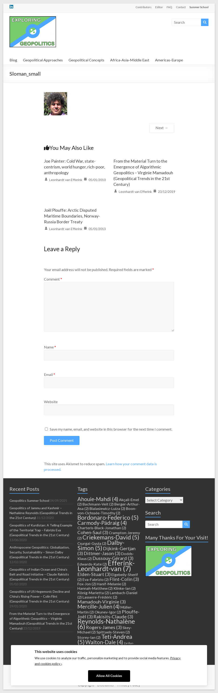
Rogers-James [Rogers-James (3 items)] (104, 627)
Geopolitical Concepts (86, 60)
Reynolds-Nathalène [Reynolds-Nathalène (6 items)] (106, 623)
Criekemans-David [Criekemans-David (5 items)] (111, 537)
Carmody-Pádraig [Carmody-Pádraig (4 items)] (102, 522)
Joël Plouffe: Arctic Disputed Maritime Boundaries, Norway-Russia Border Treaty (72, 216)
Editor (159, 7)
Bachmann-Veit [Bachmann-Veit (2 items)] (98, 504)
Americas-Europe (169, 60)
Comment (53, 279)
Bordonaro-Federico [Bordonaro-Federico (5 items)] (108, 517)
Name (50, 347)
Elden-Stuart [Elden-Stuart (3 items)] (94, 574)
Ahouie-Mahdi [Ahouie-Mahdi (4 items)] (97, 499)
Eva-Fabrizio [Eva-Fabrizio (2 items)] (96, 579)
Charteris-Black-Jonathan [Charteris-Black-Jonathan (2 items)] (101, 528)
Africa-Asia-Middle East (129, 60)
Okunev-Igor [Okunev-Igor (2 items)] (108, 612)
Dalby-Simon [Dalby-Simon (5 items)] (100, 545)
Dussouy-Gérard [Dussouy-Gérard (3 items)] (112, 558)
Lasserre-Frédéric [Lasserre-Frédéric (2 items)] (100, 597)
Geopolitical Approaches (43, 60)
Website (51, 401)
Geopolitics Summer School (29, 500)
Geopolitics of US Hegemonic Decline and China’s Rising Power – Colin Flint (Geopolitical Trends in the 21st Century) (40, 596)
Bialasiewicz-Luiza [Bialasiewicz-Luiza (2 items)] (107, 508)
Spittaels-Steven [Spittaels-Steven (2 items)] (113, 632)
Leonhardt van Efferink (65, 180)
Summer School (198, 7)
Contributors (143, 7)
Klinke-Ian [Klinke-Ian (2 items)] (124, 588)
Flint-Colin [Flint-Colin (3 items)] (124, 579)
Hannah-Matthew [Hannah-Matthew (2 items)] (95, 588)
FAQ (169, 7)
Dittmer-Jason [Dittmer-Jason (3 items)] (102, 553)
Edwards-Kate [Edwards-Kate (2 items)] (92, 564)
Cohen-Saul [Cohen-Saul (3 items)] (92, 532)
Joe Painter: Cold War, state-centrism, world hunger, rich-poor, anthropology (74, 166)
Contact (181, 7)
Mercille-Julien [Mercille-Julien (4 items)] (98, 606)
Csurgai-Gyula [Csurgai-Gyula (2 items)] (91, 543)
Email (49, 374)
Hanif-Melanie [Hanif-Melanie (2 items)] (111, 584)
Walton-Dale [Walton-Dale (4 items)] (104, 642)
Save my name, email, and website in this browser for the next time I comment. (111, 429)
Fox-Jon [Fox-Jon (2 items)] (86, 584)
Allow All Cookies (109, 676)
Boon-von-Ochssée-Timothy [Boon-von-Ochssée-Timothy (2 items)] (106, 510)
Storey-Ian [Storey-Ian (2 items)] (89, 637)
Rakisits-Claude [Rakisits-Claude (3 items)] (113, 616)
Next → (161, 127)
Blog (13, 60)
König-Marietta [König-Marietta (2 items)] (93, 592)
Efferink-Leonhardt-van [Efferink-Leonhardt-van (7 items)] (106, 565)
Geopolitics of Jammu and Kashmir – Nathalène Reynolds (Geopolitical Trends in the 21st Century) (41, 513)
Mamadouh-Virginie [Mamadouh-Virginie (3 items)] (101, 601)
